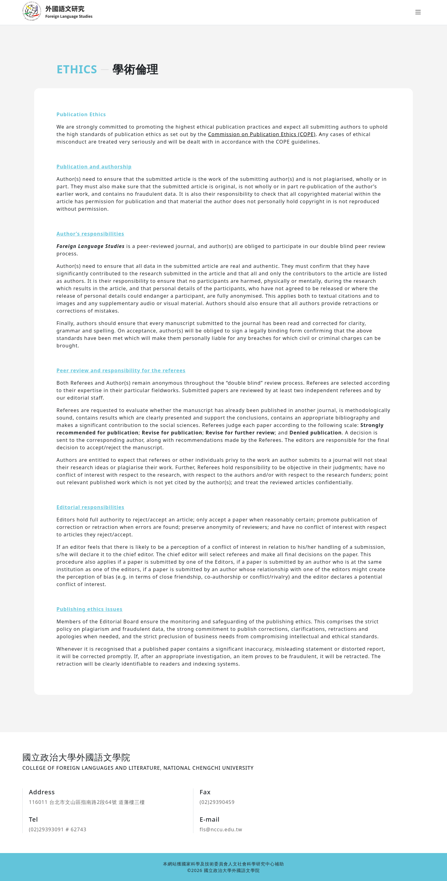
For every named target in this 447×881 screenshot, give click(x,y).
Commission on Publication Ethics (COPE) (261, 134)
